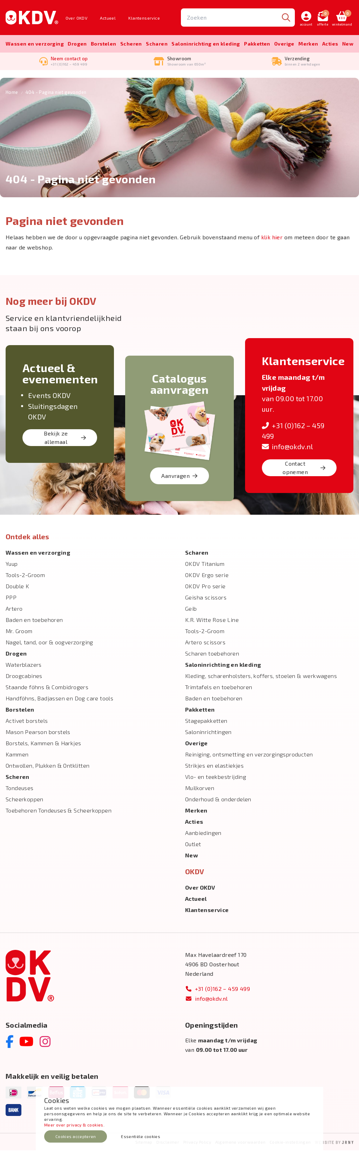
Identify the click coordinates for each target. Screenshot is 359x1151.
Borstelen (103, 44)
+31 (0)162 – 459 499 (217, 989)
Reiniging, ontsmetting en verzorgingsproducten (249, 755)
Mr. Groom (19, 631)
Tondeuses (20, 788)
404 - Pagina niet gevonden (56, 93)
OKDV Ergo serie (207, 575)
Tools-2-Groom (25, 575)
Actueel (108, 17)
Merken (308, 44)
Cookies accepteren (75, 1136)
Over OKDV (77, 17)
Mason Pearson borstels (38, 732)
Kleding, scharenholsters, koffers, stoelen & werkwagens (261, 676)
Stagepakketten (206, 721)
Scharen (157, 44)
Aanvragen (179, 476)
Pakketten (257, 44)
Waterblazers (24, 665)
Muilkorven (199, 788)
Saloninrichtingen (208, 732)
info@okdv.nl (287, 447)
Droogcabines (24, 676)
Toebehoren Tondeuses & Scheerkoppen (58, 811)
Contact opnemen (304, 468)
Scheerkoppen (24, 799)
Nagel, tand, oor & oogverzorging (49, 642)
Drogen (77, 44)
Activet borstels (27, 721)
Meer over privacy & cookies (73, 1124)
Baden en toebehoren (34, 620)
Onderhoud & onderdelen (218, 799)
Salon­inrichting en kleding (205, 44)
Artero (14, 609)
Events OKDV (49, 396)
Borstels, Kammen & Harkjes (43, 743)
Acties (330, 44)
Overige (284, 44)
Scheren (131, 44)
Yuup (12, 564)
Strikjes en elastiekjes (214, 766)
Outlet (193, 844)
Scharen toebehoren (212, 654)
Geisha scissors (205, 598)
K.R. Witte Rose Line (212, 620)
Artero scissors (205, 642)
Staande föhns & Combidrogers (47, 687)
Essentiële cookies (140, 1136)
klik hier (272, 237)
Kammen (17, 755)
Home (12, 93)
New (347, 44)
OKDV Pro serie (205, 586)
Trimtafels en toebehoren (218, 687)
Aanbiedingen (203, 833)
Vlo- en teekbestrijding (215, 777)
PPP (11, 598)
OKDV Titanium (204, 564)
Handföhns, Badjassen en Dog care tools (59, 699)
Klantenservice (144, 17)
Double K (17, 586)
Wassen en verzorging (35, 44)
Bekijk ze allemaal (65, 438)
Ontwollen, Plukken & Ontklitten (47, 766)
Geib (191, 609)
